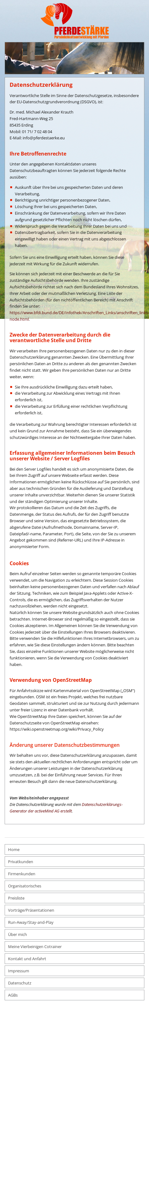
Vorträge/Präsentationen (31, 910)
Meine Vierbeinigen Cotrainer (35, 946)
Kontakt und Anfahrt (27, 958)
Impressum (18, 971)
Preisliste (16, 898)
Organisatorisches (24, 886)
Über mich (17, 934)
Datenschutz (19, 983)
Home (14, 849)
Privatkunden (20, 861)
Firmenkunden (21, 874)
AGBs (13, 995)
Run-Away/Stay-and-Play (31, 922)
